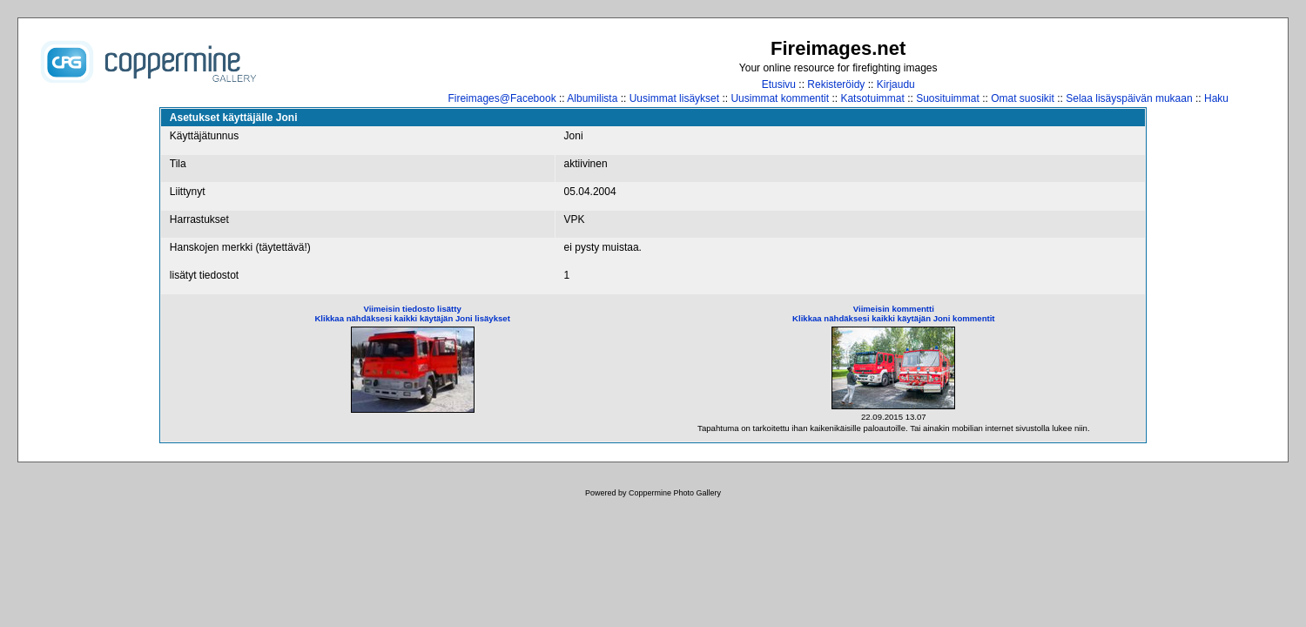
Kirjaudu (896, 84)
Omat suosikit (1022, 98)
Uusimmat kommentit (779, 98)
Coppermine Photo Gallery (675, 493)
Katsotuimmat (872, 98)
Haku (1216, 98)
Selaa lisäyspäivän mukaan (1129, 98)
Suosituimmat (948, 98)
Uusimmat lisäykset (674, 98)
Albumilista (592, 98)
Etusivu (779, 84)
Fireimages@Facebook (501, 98)
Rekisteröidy (836, 84)
